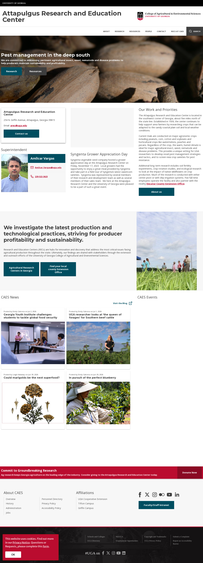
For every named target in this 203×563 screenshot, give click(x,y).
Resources (134, 31)
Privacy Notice (21, 542)
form (46, 546)
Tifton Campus (86, 503)
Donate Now (189, 472)
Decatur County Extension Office (165, 183)
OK (13, 554)
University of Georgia (14, 3)
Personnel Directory (52, 499)
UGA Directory (93, 541)
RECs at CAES (177, 31)
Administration (13, 508)
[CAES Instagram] (154, 495)
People (148, 31)
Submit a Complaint (181, 537)
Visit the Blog (122, 303)
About (106, 31)
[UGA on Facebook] (103, 553)
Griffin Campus (86, 508)
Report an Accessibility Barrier (182, 542)
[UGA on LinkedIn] (123, 553)
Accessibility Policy (51, 508)
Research (119, 31)
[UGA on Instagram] (113, 553)
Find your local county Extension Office (58, 269)
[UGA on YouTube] (118, 553)
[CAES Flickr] (162, 495)
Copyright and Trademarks (155, 537)
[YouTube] (169, 495)
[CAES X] (147, 495)
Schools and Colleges (96, 537)
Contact (161, 31)
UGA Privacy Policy (152, 541)
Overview (10, 499)
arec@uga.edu (18, 125)
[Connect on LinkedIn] (177, 495)
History (9, 503)
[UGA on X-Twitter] (108, 553)
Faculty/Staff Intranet (156, 505)
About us (156, 191)
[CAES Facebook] (140, 495)
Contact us (21, 133)
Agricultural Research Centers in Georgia (21, 269)
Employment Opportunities (127, 541)
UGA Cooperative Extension (92, 499)
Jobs (8, 512)
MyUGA (119, 537)
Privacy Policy (49, 503)
